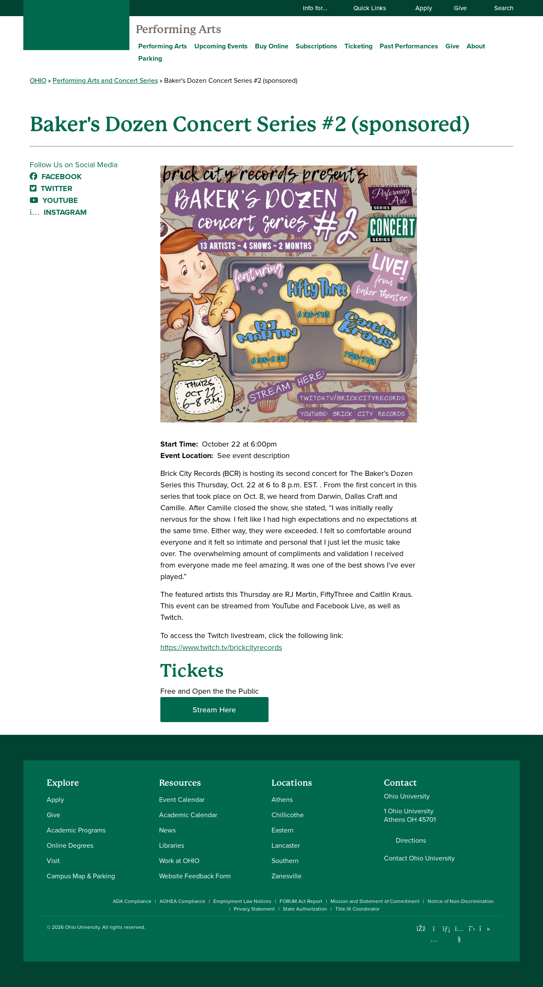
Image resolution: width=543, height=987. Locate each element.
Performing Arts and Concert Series (105, 80)
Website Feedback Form (195, 876)
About (476, 46)
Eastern (283, 830)
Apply (423, 7)
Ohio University (82, 927)
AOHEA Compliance (182, 901)
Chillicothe (288, 815)
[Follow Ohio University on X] (472, 928)
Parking (150, 58)
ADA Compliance (132, 901)
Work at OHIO (179, 861)
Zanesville (287, 876)
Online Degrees (70, 845)
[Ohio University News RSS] (497, 928)
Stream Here (214, 709)
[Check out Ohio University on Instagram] (433, 939)
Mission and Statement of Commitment (375, 901)
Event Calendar (181, 799)
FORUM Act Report (301, 901)
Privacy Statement (254, 909)
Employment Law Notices (242, 901)
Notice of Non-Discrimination (461, 901)
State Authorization (305, 909)
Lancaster (286, 845)
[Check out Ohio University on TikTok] (484, 928)
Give (460, 7)
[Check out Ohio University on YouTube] (459, 933)
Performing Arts (178, 29)
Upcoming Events (221, 46)
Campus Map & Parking (81, 876)
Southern (285, 861)
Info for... (320, 7)
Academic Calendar (188, 815)
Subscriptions (316, 46)
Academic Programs (76, 830)
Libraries (171, 845)
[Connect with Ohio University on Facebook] (421, 928)
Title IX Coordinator (357, 909)
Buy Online (271, 46)
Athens (282, 799)
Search (499, 7)
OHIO (38, 80)
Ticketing (358, 46)
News (167, 830)
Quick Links (375, 7)
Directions (411, 840)
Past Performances (409, 46)
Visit (53, 861)
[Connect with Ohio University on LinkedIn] (446, 928)
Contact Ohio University (419, 858)
